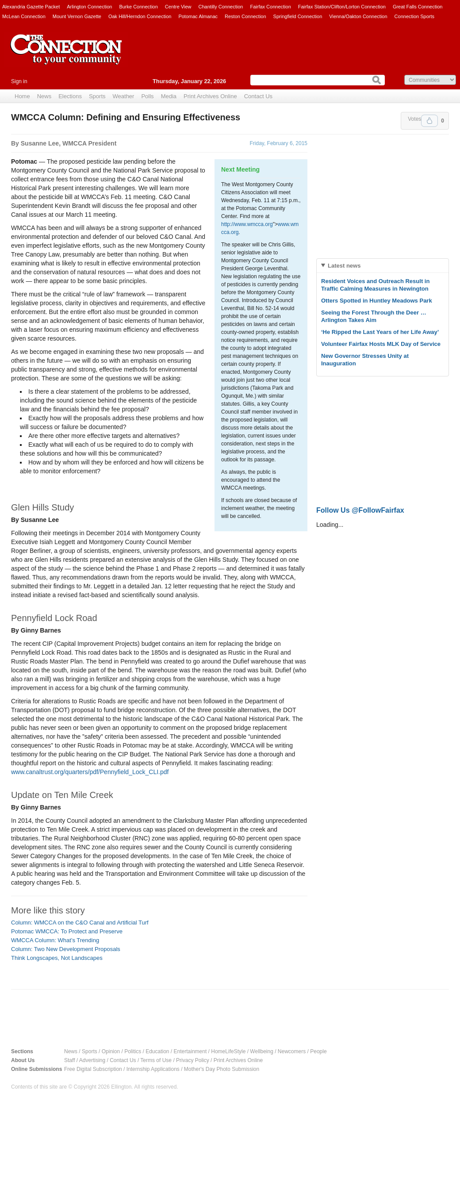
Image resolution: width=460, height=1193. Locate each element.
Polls (147, 96)
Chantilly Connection (221, 6)
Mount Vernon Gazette (77, 16)
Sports (97, 96)
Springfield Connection (297, 16)
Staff (69, 1060)
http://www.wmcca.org (247, 224)
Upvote (429, 121)
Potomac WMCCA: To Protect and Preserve (67, 931)
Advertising (92, 1060)
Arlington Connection (89, 6)
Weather (123, 96)
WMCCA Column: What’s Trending (55, 940)
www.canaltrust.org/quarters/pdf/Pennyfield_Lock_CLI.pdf (90, 771)
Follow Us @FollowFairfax (360, 510)
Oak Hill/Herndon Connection (139, 16)
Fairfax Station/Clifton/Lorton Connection (342, 6)
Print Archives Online (210, 96)
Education (157, 1051)
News (44, 96)
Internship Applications (153, 1069)
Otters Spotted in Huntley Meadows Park (376, 300)
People (318, 1051)
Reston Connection (245, 16)
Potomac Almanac (198, 16)
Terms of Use (156, 1060)
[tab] (382, 265)
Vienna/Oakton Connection (358, 16)
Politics (132, 1051)
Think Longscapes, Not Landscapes (57, 958)
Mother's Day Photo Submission (221, 1069)
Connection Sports (415, 16)
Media (168, 96)
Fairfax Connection (270, 6)
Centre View (178, 6)
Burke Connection (138, 6)
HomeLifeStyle (228, 1051)
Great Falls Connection (418, 6)
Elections (70, 96)
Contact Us (258, 96)
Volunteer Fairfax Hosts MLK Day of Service (381, 344)
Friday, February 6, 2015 (278, 143)
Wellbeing (261, 1051)
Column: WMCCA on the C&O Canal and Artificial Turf (80, 922)
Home (22, 96)
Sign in (19, 81)
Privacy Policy (192, 1060)
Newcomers (292, 1051)
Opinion (111, 1051)
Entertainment (190, 1051)
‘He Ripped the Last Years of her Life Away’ (380, 332)
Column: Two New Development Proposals (65, 949)
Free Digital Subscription (93, 1069)
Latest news (344, 265)
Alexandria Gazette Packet (31, 6)
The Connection (66, 56)
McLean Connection (24, 16)
